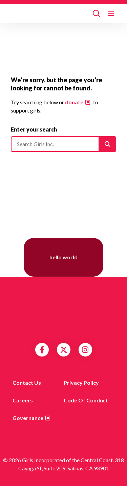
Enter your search (34, 129)
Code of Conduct (86, 400)
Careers (23, 400)
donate (74, 102)
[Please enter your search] (63, 144)
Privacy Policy (81, 382)
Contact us (27, 382)
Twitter (63, 350)
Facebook (42, 350)
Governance (28, 418)
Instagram (85, 350)
